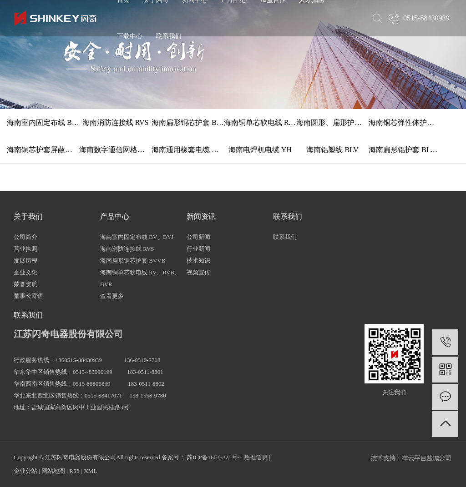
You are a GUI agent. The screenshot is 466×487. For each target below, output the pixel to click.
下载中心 (129, 36)
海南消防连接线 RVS (115, 122)
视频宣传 (198, 272)
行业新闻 (198, 248)
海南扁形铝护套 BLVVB (405, 150)
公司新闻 (198, 237)
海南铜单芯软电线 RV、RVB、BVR (260, 122)
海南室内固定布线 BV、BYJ (43, 122)
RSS (74, 470)
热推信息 (256, 457)
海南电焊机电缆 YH (260, 150)
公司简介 (25, 237)
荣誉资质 (25, 284)
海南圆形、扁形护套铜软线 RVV (332, 122)
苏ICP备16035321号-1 (214, 457)
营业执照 (25, 248)
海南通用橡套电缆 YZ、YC (188, 150)
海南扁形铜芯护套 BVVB (188, 122)
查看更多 (112, 296)
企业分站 (25, 470)
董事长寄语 (28, 296)
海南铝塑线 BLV (332, 150)
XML (90, 470)
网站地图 (53, 470)
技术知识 (198, 260)
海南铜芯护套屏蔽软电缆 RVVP (43, 150)
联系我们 (169, 36)
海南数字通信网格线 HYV (115, 150)
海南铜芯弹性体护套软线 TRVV (405, 122)
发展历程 (25, 260)
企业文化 (25, 272)
